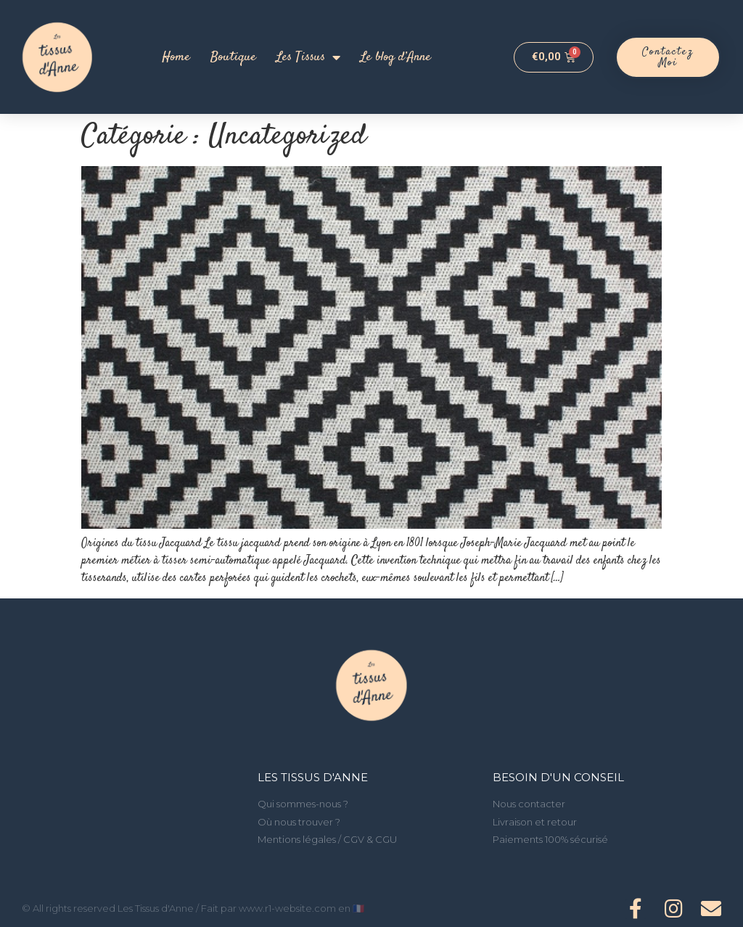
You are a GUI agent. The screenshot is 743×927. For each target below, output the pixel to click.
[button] (668, 57)
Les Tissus (308, 57)
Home (176, 57)
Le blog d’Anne (396, 57)
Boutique (233, 57)
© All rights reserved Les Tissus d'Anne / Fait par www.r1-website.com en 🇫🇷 (193, 908)
